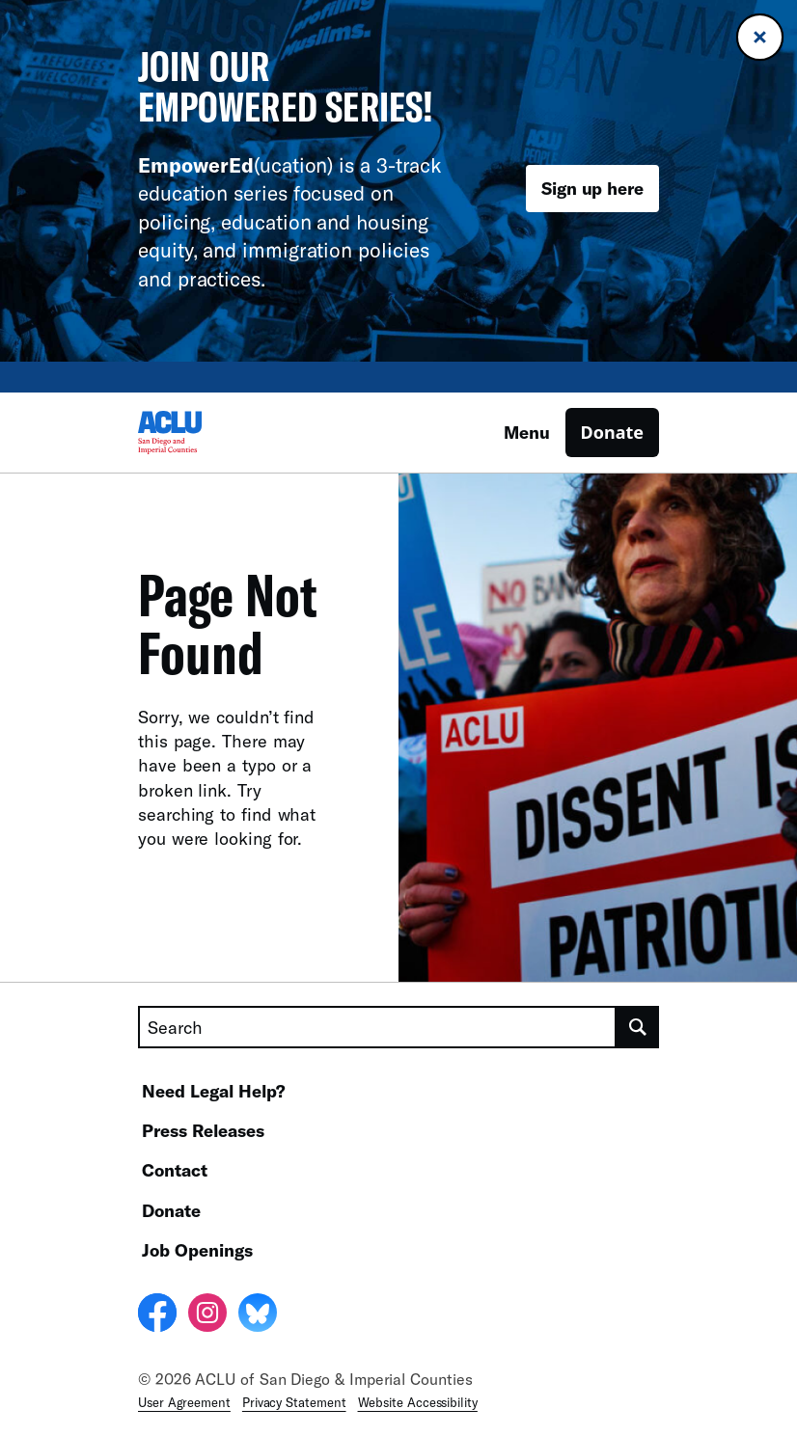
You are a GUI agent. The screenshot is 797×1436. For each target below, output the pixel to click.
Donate (612, 432)
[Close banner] (759, 37)
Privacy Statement (294, 1402)
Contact (174, 1169)
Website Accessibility (418, 1402)
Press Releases (203, 1130)
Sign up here (592, 188)
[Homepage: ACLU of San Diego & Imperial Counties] (205, 432)
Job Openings (197, 1249)
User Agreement (184, 1402)
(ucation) (235, 164)
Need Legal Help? (214, 1090)
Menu (527, 432)
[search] (638, 1027)
